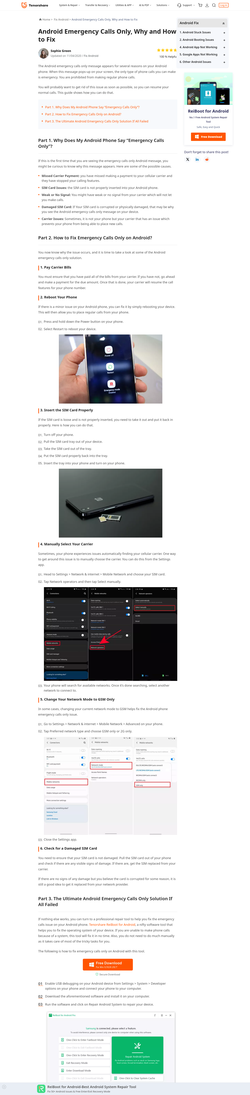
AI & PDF (144, 5)
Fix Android (91, 56)
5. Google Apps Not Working (207, 54)
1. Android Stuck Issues (203, 32)
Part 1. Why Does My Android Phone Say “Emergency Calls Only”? (92, 107)
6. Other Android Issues (203, 62)
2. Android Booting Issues (205, 40)
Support (184, 5)
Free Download (208, 136)
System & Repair (68, 5)
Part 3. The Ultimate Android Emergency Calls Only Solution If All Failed (96, 121)
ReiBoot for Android (208, 111)
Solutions (161, 5)
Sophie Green (61, 51)
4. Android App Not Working (206, 47)
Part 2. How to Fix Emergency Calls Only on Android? (83, 114)
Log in (223, 5)
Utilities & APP (123, 5)
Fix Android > (62, 19)
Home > (47, 19)
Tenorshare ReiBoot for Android (112, 924)
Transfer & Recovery (96, 5)
